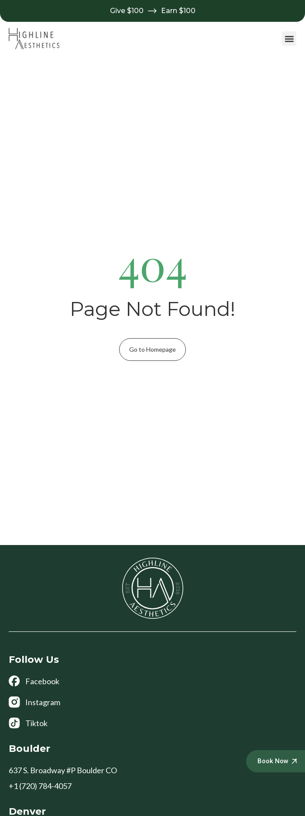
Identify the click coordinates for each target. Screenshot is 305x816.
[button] (289, 38)
